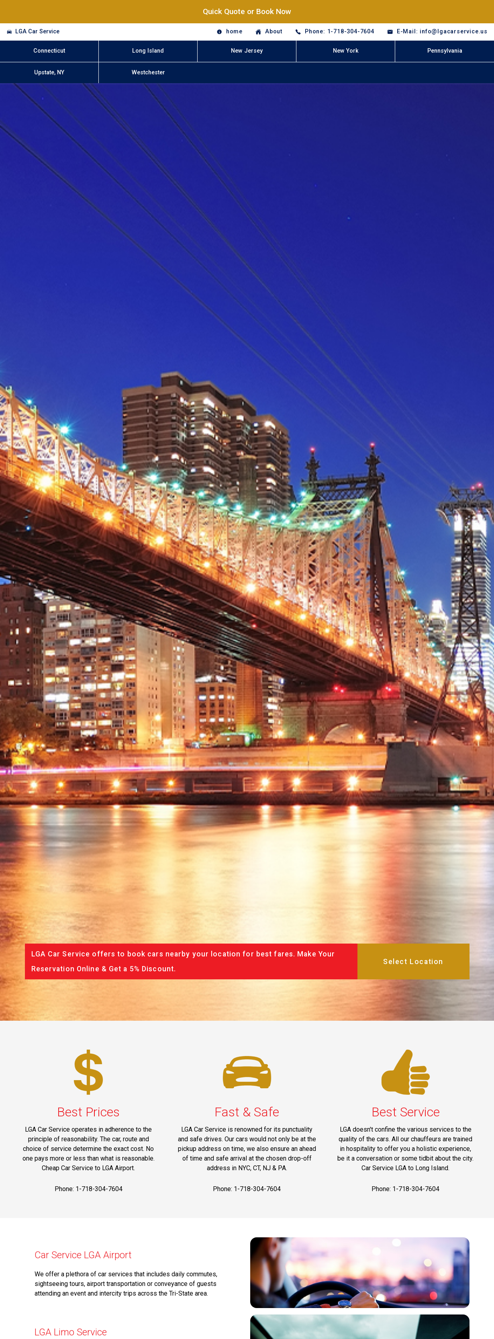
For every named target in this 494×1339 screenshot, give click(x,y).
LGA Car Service (37, 31)
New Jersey (247, 50)
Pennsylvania (444, 50)
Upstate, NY (49, 72)
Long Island (148, 50)
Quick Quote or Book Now (247, 11)
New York (346, 50)
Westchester (148, 72)
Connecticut (49, 50)
